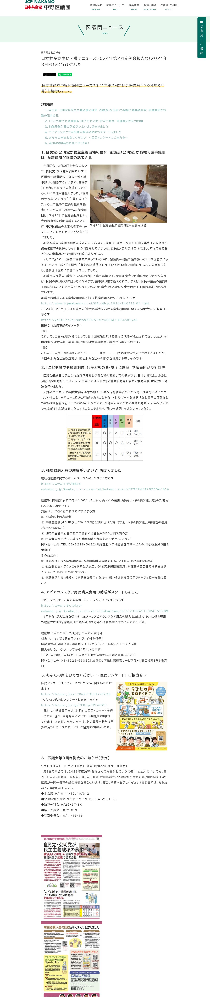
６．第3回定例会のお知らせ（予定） (68, 143)
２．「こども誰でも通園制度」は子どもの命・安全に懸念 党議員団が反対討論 (95, 121)
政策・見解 (150, 7)
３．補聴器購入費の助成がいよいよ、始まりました (77, 126)
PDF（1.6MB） (105, 935)
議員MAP (96, 7)
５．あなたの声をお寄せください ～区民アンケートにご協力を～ (87, 137)
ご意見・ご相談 (201, 37)
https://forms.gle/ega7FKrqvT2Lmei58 (75, 705)
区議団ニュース (115, 7)
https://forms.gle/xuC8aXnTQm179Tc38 (77, 694)
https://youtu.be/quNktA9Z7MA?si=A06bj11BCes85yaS (90, 320)
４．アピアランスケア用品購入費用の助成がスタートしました (84, 132)
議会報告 (134, 7)
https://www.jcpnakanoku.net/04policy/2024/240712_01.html (96, 303)
